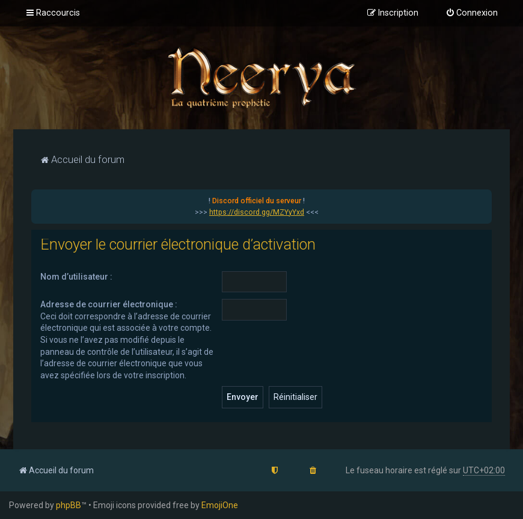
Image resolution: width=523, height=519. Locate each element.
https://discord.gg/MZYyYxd (256, 212)
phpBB (68, 505)
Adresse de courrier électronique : (108, 304)
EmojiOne (219, 505)
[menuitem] (471, 13)
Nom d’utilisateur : (76, 276)
